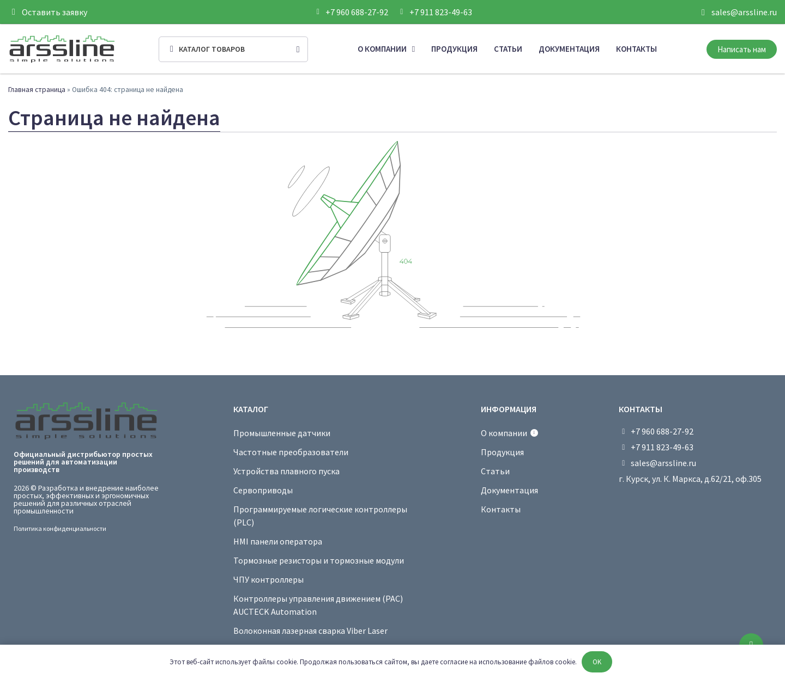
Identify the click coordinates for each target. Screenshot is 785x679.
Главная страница (36, 89)
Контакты (636, 49)
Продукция (454, 49)
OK (597, 661)
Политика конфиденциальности (60, 528)
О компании (386, 49)
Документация (569, 49)
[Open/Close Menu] (233, 49)
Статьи (508, 49)
